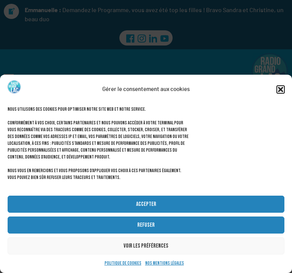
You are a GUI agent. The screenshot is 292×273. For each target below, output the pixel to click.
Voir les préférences (146, 245)
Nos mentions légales (164, 263)
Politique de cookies (123, 263)
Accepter (146, 204)
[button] (280, 89)
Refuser (146, 225)
